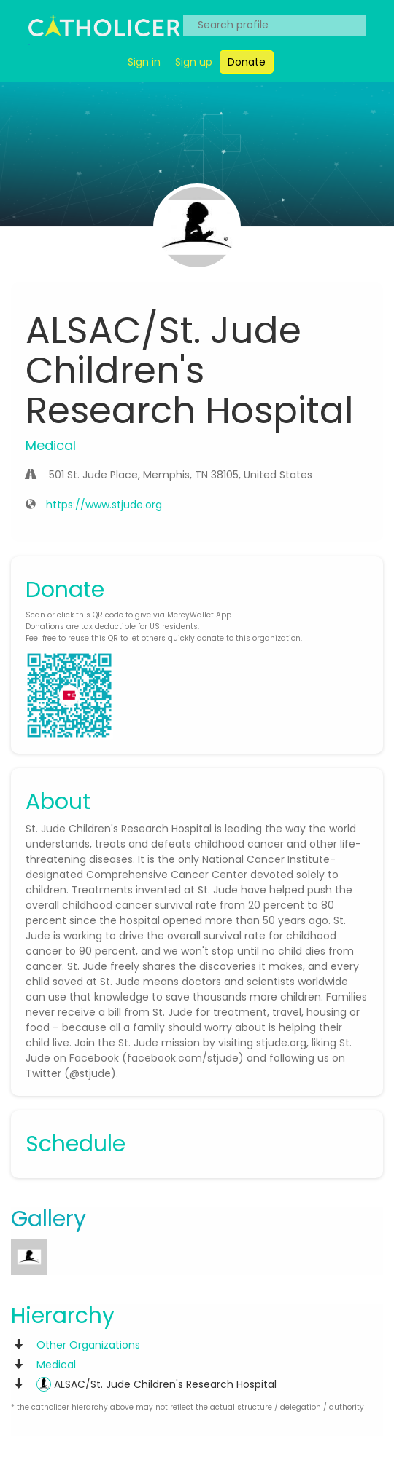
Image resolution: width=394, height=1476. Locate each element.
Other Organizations (88, 1345)
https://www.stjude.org (104, 504)
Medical (56, 1364)
